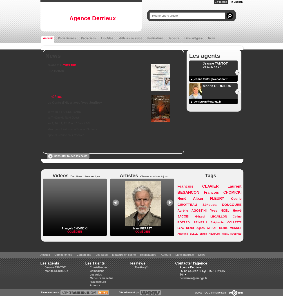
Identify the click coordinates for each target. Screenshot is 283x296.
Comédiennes (67, 38)
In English (237, 1)
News (211, 38)
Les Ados (107, 38)
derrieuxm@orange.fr (207, 101)
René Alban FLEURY (201, 198)
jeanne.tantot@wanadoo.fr (210, 79)
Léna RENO (186, 228)
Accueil (48, 38)
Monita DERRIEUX (56, 271)
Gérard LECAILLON (211, 216)
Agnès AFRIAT (206, 228)
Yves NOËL (219, 210)
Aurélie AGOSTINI (192, 210)
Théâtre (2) (142, 267)
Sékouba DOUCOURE (222, 204)
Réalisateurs (155, 38)
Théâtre (69, 65)
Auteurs (174, 38)
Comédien (74, 231)
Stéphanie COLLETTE (226, 222)
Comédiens (88, 38)
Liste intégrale (194, 38)
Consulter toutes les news (70, 156)
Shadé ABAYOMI (210, 233)
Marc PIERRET (143, 227)
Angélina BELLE (188, 233)
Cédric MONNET (230, 228)
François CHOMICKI (74, 228)
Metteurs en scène (130, 38)
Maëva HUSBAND (232, 234)
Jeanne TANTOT (55, 267)
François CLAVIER (198, 186)
